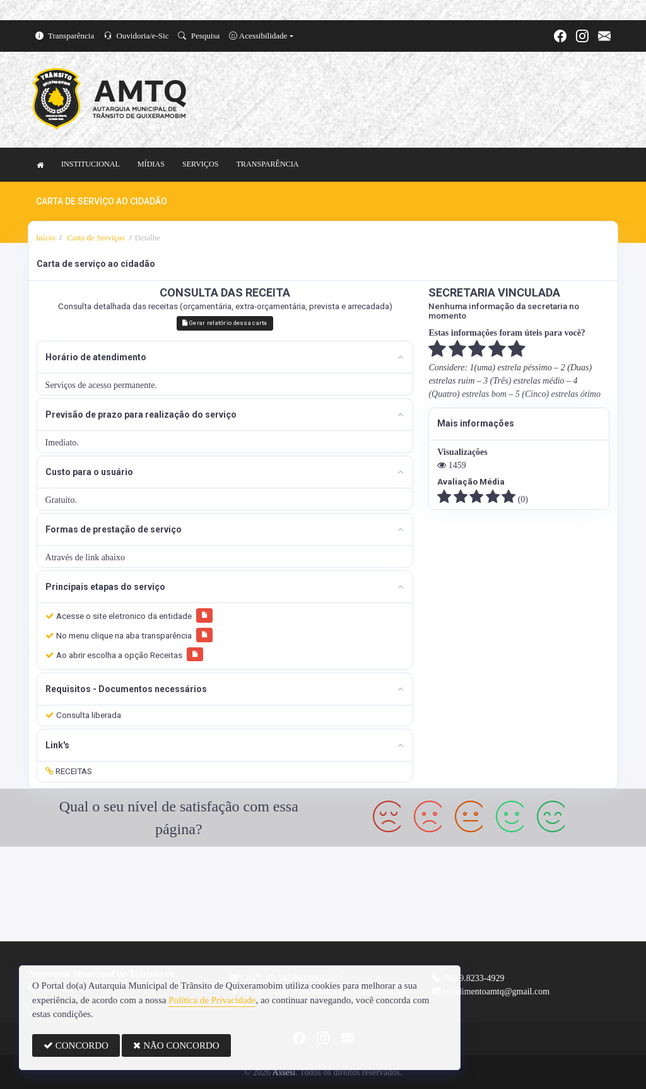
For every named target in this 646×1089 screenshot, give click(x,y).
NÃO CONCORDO (176, 1045)
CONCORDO (76, 1045)
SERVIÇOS (200, 164)
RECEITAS (68, 771)
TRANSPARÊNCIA (267, 164)
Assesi (284, 1072)
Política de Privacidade (211, 1000)
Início (45, 237)
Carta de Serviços (95, 237)
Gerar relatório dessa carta (224, 322)
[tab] (225, 357)
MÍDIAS (151, 164)
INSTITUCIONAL (90, 164)
